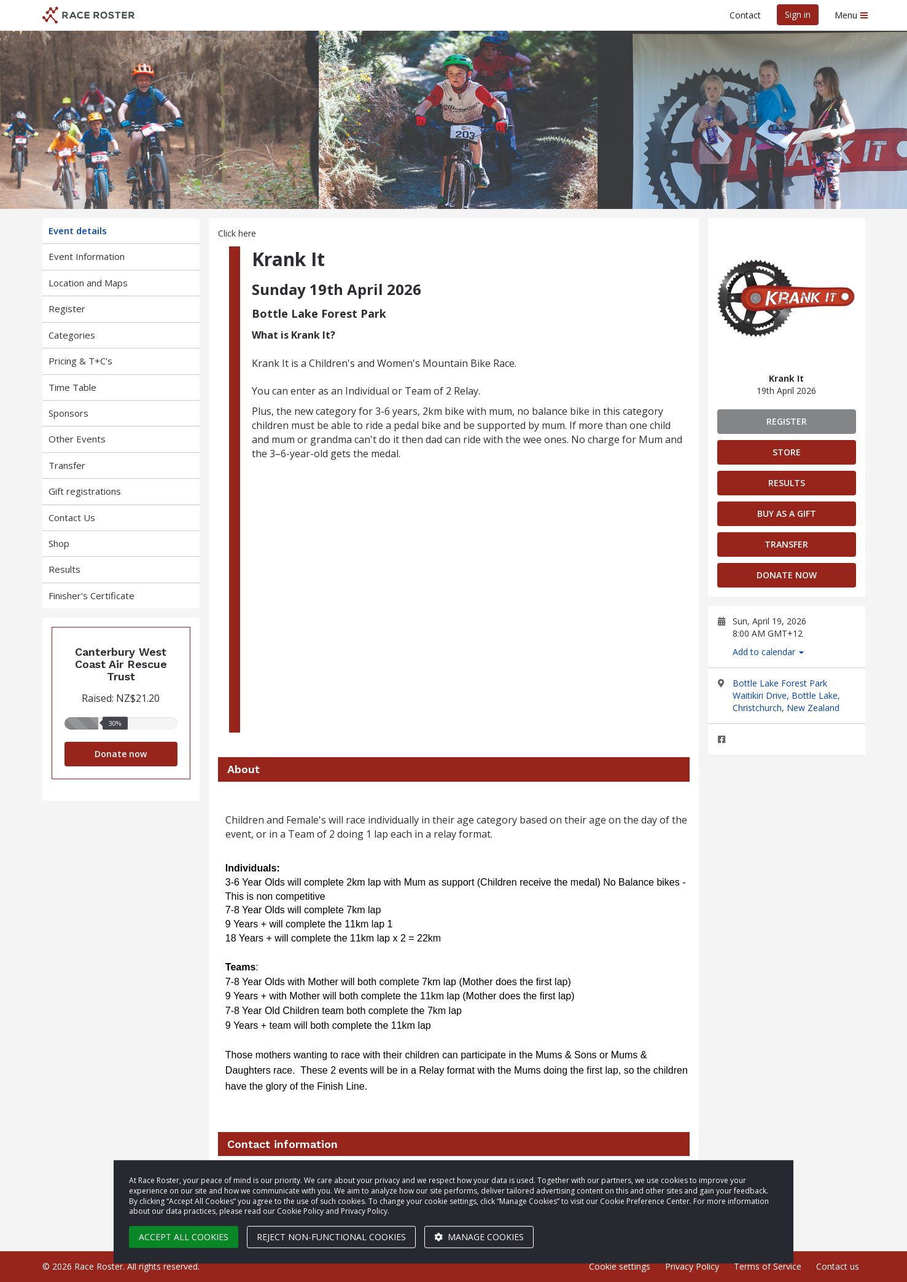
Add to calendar (768, 652)
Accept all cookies (183, 1237)
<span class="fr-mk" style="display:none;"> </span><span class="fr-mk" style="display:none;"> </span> (470, 589)
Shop (59, 543)
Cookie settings (619, 1266)
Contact (745, 15)
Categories (72, 335)
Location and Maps (88, 283)
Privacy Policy (692, 1266)
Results (64, 569)
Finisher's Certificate (91, 595)
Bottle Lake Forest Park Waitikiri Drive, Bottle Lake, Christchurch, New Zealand (786, 695)
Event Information (87, 256)
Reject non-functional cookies (331, 1237)
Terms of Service (767, 1266)
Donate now (121, 754)
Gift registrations (85, 491)
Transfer (67, 465)
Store (787, 452)
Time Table (72, 387)
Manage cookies (479, 1237)
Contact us (837, 1266)
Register (67, 308)
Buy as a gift (786, 513)
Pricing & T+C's (80, 361)
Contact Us (72, 517)
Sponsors (68, 413)
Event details (78, 230)
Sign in (798, 14)
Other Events (77, 439)
